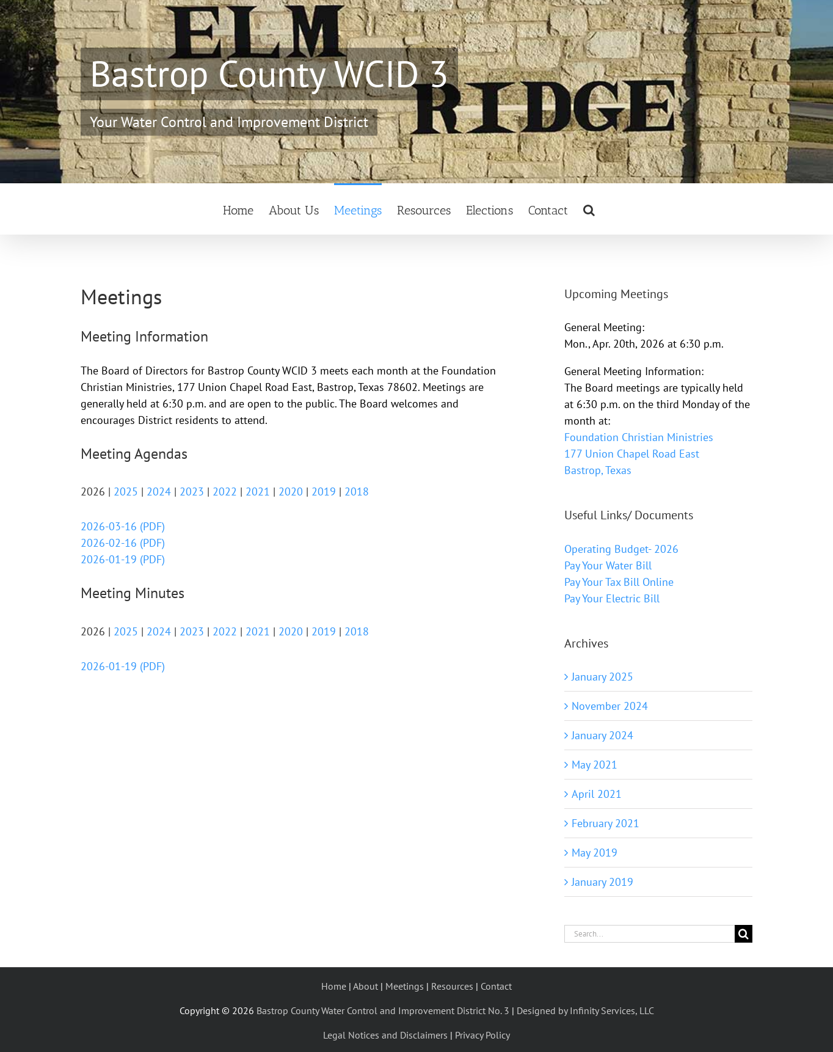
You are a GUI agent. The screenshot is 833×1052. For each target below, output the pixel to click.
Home (333, 986)
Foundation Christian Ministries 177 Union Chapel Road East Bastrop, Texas (638, 453)
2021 (258, 491)
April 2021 (597, 794)
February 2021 (605, 823)
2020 (290, 491)
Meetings (404, 986)
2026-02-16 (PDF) (123, 543)
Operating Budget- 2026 (621, 549)
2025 (126, 491)
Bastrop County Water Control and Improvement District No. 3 (382, 1010)
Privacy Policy (482, 1035)
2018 (356, 491)
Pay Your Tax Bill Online (619, 582)
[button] (589, 209)
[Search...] (649, 934)
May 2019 (594, 853)
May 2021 (594, 765)
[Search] (743, 934)
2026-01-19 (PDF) (123, 559)
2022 (225, 491)
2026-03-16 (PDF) (123, 526)
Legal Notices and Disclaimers (385, 1035)
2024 (159, 491)
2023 (192, 491)
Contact (496, 986)
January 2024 (602, 735)
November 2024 (610, 706)
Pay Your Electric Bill (612, 598)
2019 (323, 491)
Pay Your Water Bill (608, 565)
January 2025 (602, 677)
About (365, 986)
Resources (452, 986)
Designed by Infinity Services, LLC (585, 1010)
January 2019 (602, 882)
